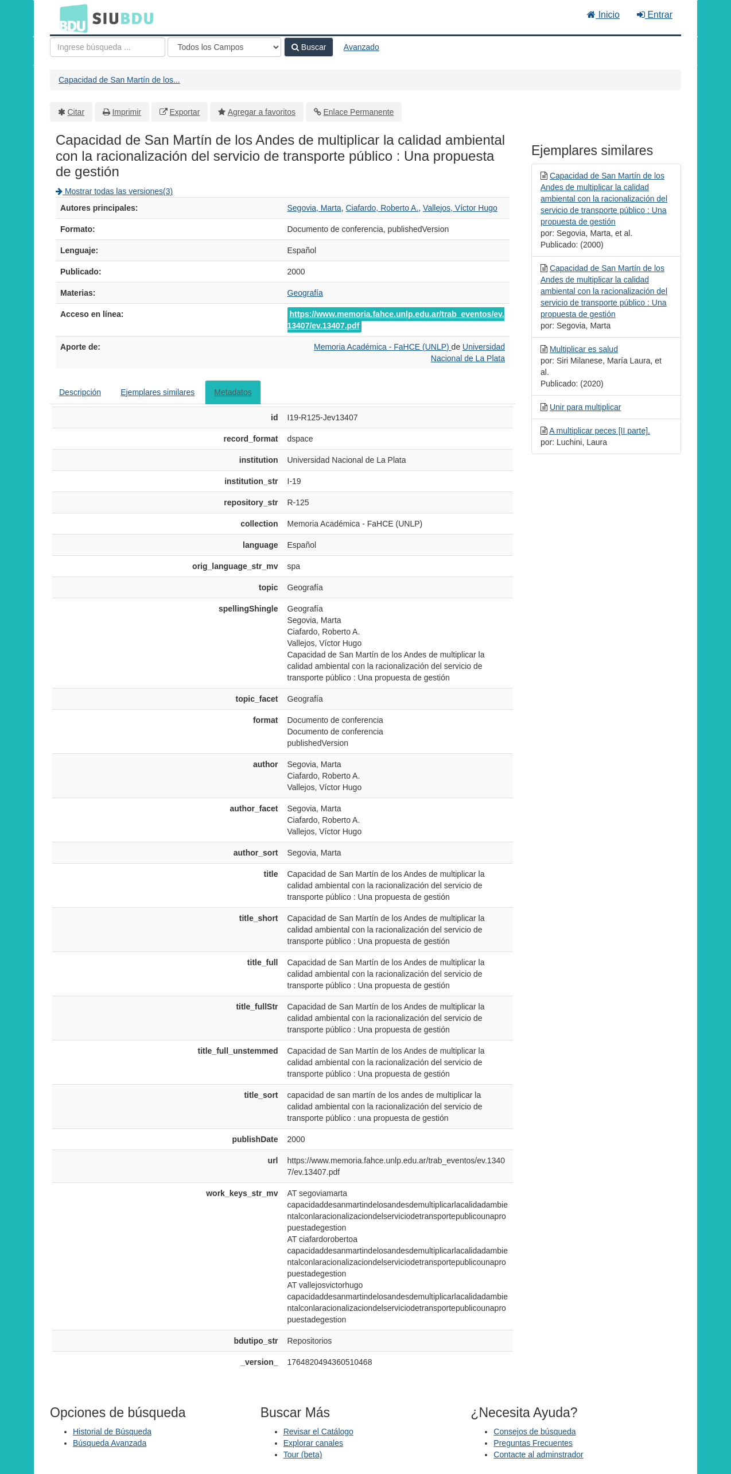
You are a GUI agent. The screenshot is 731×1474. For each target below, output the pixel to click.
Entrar (654, 15)
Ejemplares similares (157, 392)
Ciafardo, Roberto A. (381, 207)
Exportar (184, 112)
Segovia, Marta (314, 207)
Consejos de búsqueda (534, 1431)
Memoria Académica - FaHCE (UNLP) (383, 346)
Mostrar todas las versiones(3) (114, 191)
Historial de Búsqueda (112, 1431)
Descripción (80, 392)
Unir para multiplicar (585, 407)
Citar (76, 112)
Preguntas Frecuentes (533, 1443)
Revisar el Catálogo (318, 1431)
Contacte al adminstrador (538, 1454)
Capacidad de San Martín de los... (119, 79)
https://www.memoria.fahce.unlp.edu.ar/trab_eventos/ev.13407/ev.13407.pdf (395, 319)
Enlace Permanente (358, 112)
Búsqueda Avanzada (109, 1443)
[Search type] (224, 47)
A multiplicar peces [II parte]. (599, 430)
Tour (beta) (302, 1454)
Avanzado (361, 47)
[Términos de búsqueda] (107, 47)
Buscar (308, 47)
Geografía (305, 292)
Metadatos (232, 392)
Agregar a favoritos (261, 112)
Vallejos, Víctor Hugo (460, 207)
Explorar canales (313, 1443)
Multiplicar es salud (584, 349)
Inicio (603, 15)
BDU (70, 17)
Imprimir (126, 112)
